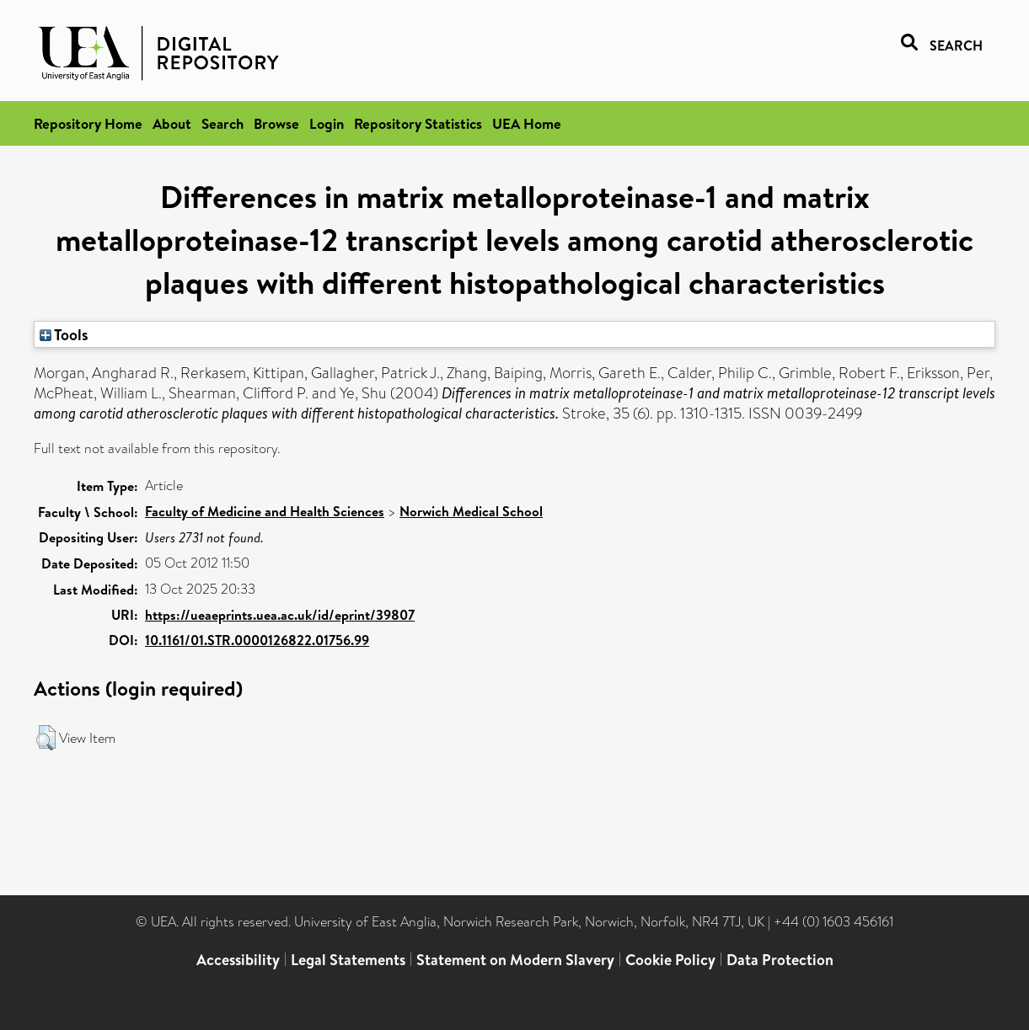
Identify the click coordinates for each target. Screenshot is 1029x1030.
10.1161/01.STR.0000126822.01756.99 (257, 640)
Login (326, 123)
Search (222, 123)
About (172, 123)
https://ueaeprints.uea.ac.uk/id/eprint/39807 (280, 615)
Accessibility (238, 959)
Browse (276, 123)
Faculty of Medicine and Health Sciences (264, 511)
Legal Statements (348, 959)
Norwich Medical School (471, 511)
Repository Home (88, 123)
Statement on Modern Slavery (515, 959)
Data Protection (779, 959)
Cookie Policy (670, 959)
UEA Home (526, 123)
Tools (64, 334)
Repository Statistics (418, 123)
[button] (46, 737)
